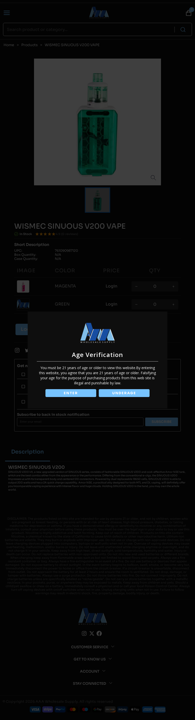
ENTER (70, 393)
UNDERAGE (124, 393)
